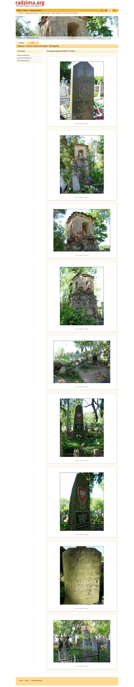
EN (106, 11)
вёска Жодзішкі (56, 13)
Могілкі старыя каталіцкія (70, 13)
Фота (33, 43)
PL (102, 11)
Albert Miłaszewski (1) (23, 60)
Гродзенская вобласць (31, 13)
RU (114, 11)
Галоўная (21, 43)
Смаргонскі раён (45, 13)
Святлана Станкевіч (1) (24, 58)
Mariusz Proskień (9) (23, 55)
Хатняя (21, 13)
